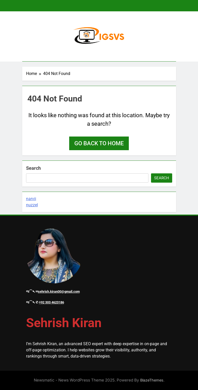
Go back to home (99, 143)
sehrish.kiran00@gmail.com (59, 291)
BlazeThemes (151, 380)
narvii (31, 198)
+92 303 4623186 (51, 302)
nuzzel (32, 204)
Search (33, 168)
